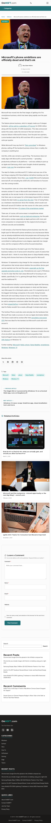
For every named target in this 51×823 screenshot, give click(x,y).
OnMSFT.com (23, 817)
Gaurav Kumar (7, 695)
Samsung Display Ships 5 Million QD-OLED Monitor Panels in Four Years (24, 666)
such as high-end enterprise (29, 216)
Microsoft (16, 345)
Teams (3, 763)
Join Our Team (5, 806)
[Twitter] (3, 730)
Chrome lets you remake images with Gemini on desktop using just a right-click (24, 777)
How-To (3, 750)
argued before (13, 304)
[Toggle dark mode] (31, 3)
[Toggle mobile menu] (47, 3)
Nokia (22, 345)
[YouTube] (7, 730)
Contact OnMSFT (6, 803)
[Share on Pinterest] (22, 362)
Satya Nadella (35, 345)
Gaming (3, 756)
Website (7, 604)
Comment (8, 561)
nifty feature (5, 340)
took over (10, 167)
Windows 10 (13, 348)
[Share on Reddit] (17, 362)
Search (5, 644)
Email (7, 593)
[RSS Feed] (12, 730)
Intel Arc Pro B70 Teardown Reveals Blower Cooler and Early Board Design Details (24, 783)
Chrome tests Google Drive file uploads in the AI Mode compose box (23, 657)
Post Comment (12, 623)
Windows (4, 348)
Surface (3, 743)
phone (27, 345)
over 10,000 (30, 178)
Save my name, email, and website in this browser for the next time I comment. (25, 616)
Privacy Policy (5, 809)
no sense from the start (25, 200)
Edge (2, 759)
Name (7, 583)
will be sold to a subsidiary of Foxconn (22, 126)
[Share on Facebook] (8, 362)
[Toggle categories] (25, 8)
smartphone (45, 345)
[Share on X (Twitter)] (3, 362)
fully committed (30, 145)
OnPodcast (4, 753)
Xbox (2, 747)
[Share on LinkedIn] (12, 362)
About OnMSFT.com (7, 799)
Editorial (5, 21)
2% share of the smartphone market (31, 208)
